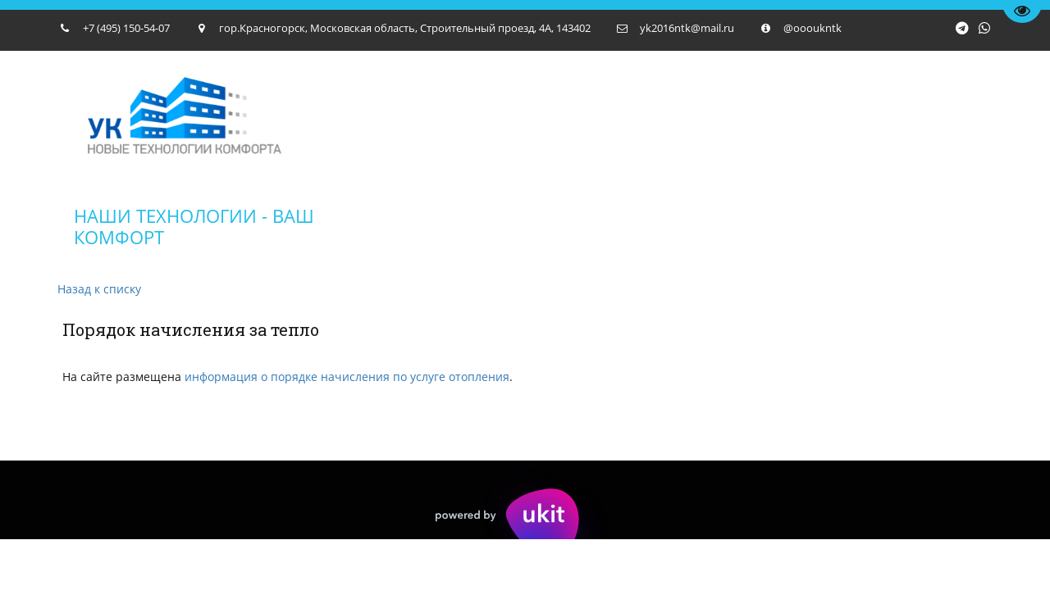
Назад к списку (99, 289)
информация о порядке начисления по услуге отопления (347, 376)
